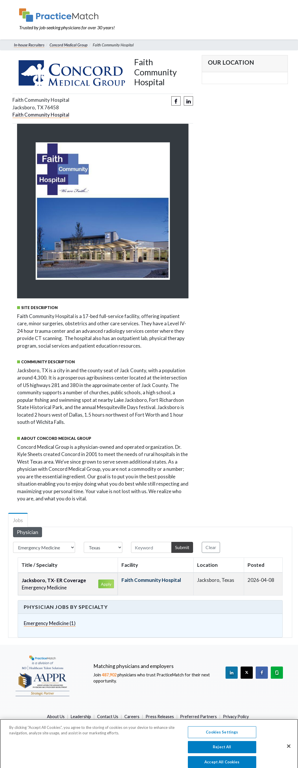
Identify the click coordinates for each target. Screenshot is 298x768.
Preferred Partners (198, 716)
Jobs (18, 520)
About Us (56, 716)
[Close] (288, 749)
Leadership (81, 716)
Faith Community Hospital (40, 115)
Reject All (222, 750)
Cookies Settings (222, 735)
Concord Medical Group (69, 45)
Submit (182, 547)
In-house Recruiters (29, 45)
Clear (211, 547)
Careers (131, 716)
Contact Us (107, 716)
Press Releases (160, 716)
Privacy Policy (236, 716)
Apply (106, 584)
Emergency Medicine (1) (50, 623)
